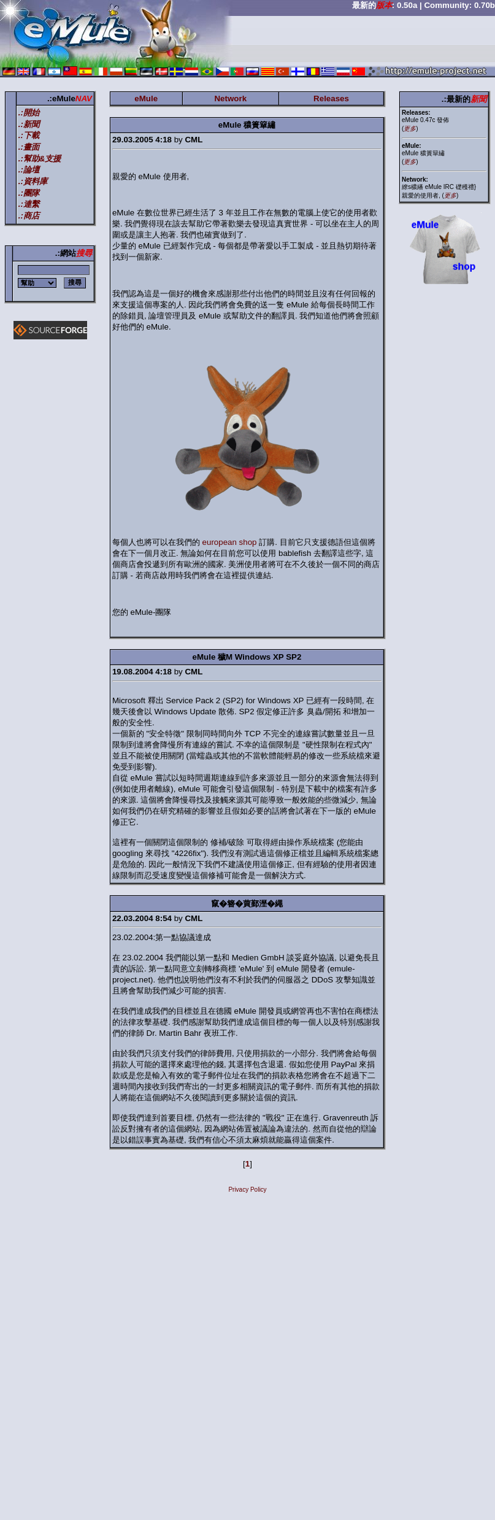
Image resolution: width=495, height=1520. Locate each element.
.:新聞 (28, 124)
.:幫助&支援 (39, 158)
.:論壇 (28, 169)
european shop (229, 542)
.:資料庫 (32, 181)
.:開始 (28, 112)
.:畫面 (28, 147)
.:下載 (28, 135)
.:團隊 (28, 193)
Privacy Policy (247, 1189)
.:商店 (28, 215)
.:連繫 (28, 204)
